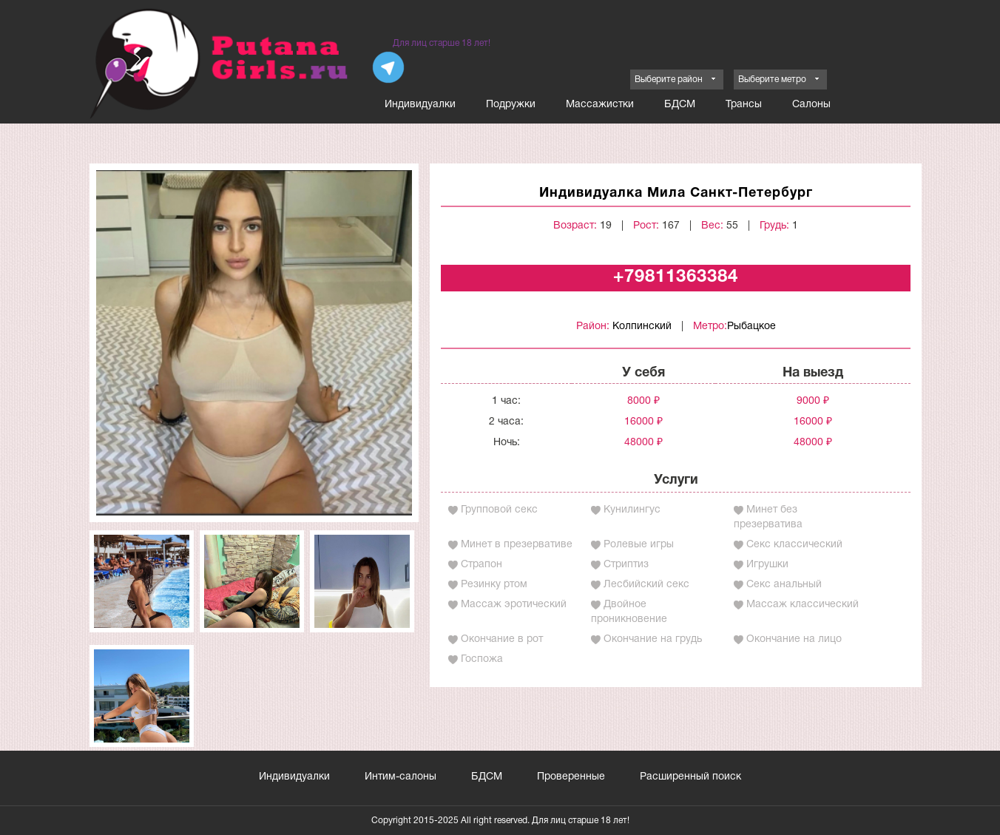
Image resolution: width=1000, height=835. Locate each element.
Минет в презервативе (516, 545)
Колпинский (642, 326)
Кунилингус (632, 510)
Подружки (511, 104)
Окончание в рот (502, 639)
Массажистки (600, 104)
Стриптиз (626, 564)
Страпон (481, 564)
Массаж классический (802, 604)
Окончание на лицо (794, 639)
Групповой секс (499, 510)
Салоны (811, 104)
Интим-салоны (400, 777)
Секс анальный (784, 584)
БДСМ (679, 104)
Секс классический (794, 545)
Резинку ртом (494, 584)
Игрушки (767, 564)
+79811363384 (675, 277)
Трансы (744, 104)
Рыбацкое (751, 326)
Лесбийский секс (646, 584)
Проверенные (571, 777)
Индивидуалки (420, 104)
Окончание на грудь (653, 639)
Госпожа (482, 659)
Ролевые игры (639, 545)
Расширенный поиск (690, 777)
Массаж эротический (514, 604)
